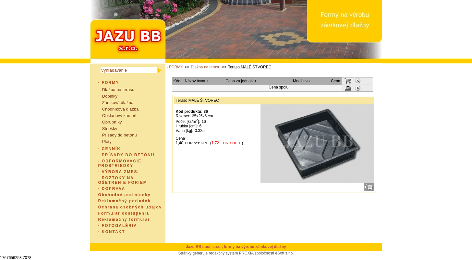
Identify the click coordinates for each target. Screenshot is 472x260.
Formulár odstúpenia (123, 213)
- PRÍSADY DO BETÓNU (126, 155)
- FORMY (108, 82)
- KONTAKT (111, 232)
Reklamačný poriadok (124, 201)
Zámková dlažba (118, 102)
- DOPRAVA (112, 188)
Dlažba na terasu (118, 89)
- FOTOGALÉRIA (117, 225)
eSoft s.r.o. (284, 253)
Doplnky (110, 96)
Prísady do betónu (119, 135)
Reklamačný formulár (124, 219)
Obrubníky (112, 122)
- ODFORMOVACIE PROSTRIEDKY (120, 163)
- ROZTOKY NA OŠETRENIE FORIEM (122, 180)
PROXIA (246, 253)
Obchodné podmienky (124, 195)
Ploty (107, 141)
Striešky (109, 128)
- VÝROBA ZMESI (118, 172)
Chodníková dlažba (120, 109)
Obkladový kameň (119, 115)
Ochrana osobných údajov (130, 207)
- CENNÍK (109, 149)
